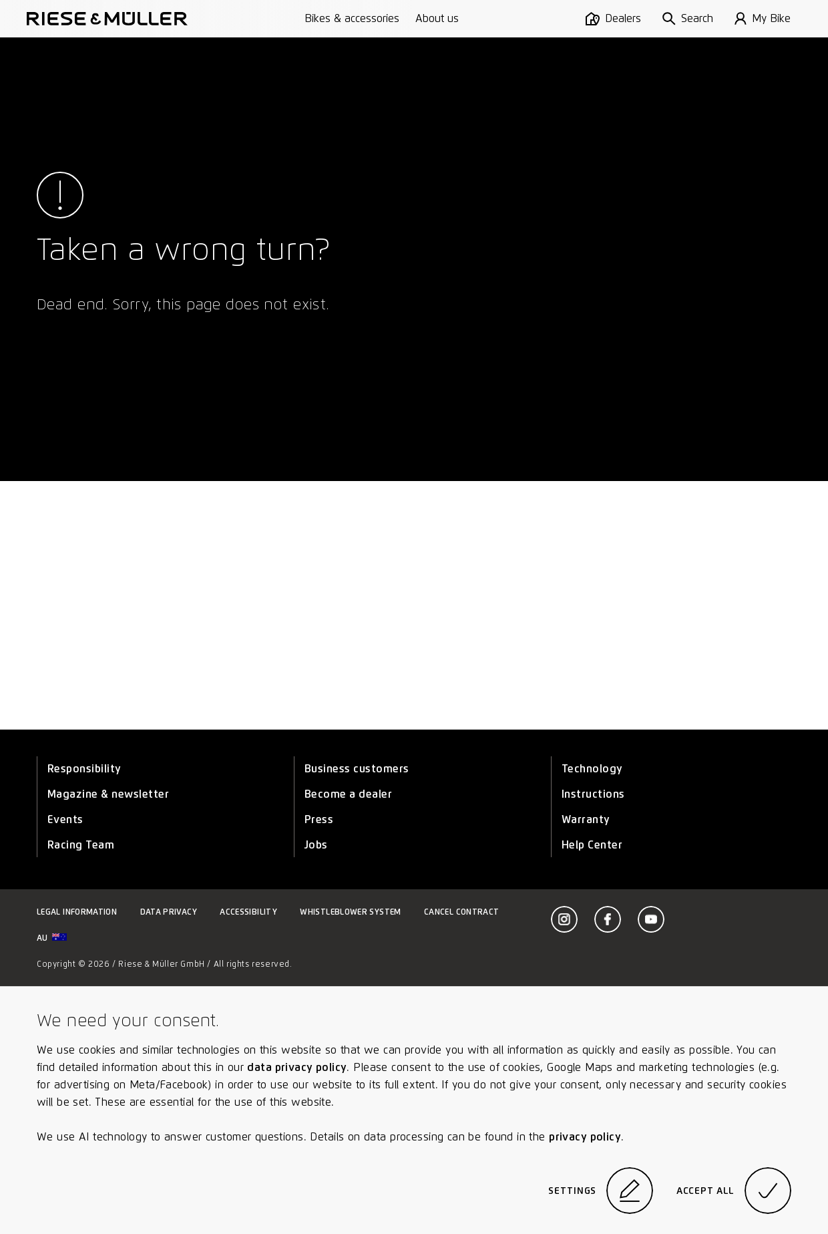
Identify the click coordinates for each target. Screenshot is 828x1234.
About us (437, 18)
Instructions (593, 794)
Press (318, 819)
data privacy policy (297, 1067)
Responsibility (84, 768)
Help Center (592, 844)
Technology (592, 768)
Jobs (316, 844)
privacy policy (585, 1136)
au (52, 938)
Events (65, 819)
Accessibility (248, 912)
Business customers (356, 768)
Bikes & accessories (351, 18)
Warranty (586, 819)
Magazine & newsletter (108, 794)
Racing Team (80, 844)
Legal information (77, 912)
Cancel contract (461, 912)
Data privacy (168, 912)
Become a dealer (348, 794)
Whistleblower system (350, 912)
